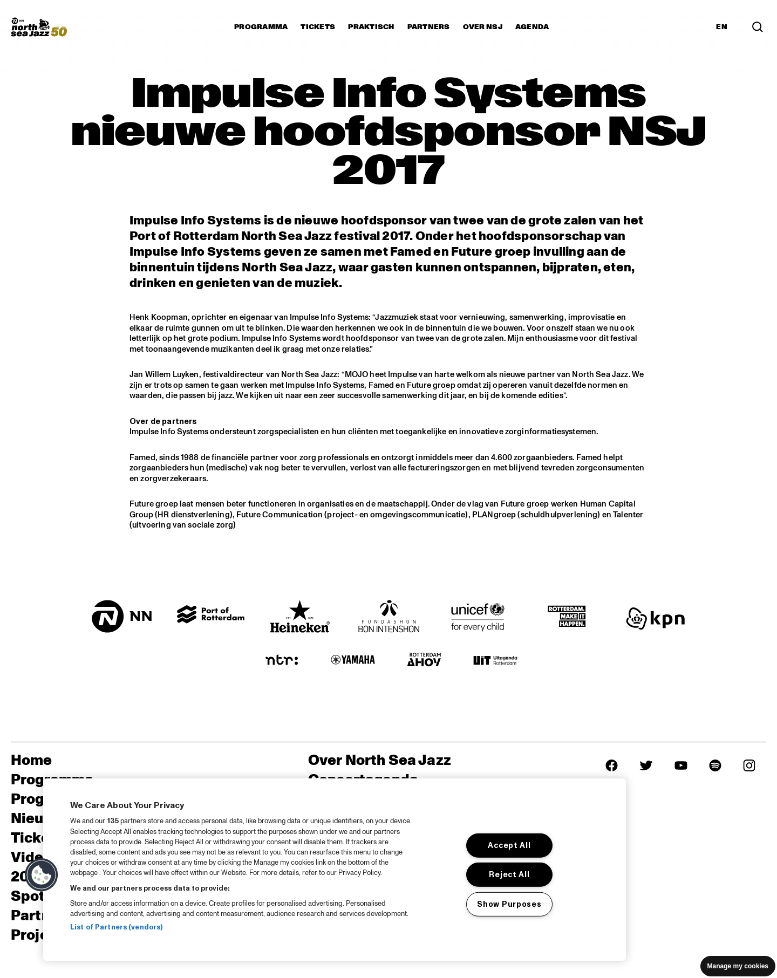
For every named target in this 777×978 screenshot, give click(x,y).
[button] (41, 875)
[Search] (757, 27)
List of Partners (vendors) (116, 927)
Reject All (509, 874)
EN (721, 27)
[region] (334, 869)
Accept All (509, 845)
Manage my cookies (737, 966)
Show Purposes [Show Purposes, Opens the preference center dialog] (509, 904)
